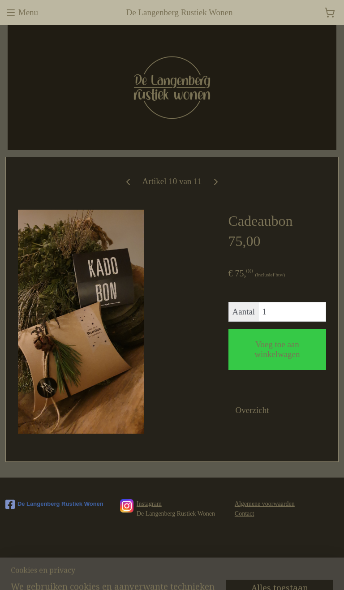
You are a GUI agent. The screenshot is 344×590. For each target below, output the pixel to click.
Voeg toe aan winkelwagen (277, 349)
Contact (244, 513)
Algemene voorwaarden (265, 503)
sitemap (163, 573)
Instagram (149, 503)
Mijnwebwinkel (268, 573)
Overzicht (252, 410)
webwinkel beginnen (203, 573)
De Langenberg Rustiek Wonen (54, 504)
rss (177, 573)
